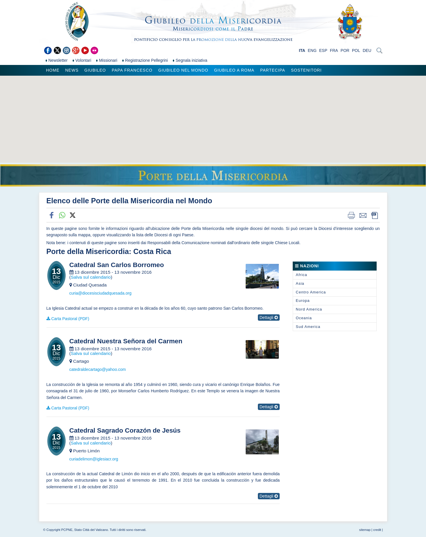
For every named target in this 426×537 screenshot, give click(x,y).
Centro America (311, 292)
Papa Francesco (132, 70)
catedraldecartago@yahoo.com (97, 369)
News (72, 70)
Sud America (308, 326)
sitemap (365, 529)
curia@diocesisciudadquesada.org (100, 293)
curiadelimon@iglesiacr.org (93, 459)
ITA (302, 50)
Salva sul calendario (91, 277)
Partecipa (272, 70)
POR (345, 50)
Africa (301, 275)
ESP (323, 50)
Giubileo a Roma (234, 70)
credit (377, 529)
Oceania (304, 318)
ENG (312, 50)
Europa (303, 300)
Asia (300, 283)
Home (53, 70)
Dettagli (269, 317)
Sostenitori (306, 70)
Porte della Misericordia (87, 251)
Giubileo (95, 70)
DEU (367, 50)
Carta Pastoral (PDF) (70, 318)
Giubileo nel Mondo (183, 70)
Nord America (309, 309)
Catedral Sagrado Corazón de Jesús (125, 430)
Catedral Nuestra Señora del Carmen (126, 341)
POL (356, 50)
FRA (334, 50)
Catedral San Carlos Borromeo (116, 265)
